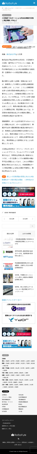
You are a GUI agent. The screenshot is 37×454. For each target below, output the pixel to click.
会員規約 (30, 442)
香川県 (10, 382)
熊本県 (26, 384)
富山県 (17, 368)
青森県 (7, 361)
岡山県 (21, 380)
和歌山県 (5, 377)
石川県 (22, 368)
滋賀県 (7, 375)
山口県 (31, 380)
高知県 (20, 382)
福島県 (33, 361)
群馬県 (17, 363)
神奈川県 (5, 365)
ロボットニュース (7, 15)
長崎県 (21, 384)
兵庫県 (23, 375)
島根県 (16, 380)
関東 (3, 363)
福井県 (27, 368)
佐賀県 (16, 384)
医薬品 (20, 404)
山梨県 (32, 368)
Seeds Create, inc (14, 451)
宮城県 (17, 361)
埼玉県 (23, 363)
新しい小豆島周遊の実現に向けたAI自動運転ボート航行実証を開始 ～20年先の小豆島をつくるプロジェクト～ (18, 180)
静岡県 (16, 373)
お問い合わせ (18, 444)
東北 (3, 361)
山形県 (28, 361)
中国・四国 (5, 380)
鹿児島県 (10, 387)
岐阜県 (11, 373)
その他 (20, 411)
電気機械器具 (22, 399)
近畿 (3, 375)
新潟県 (12, 368)
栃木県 (12, 363)
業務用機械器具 (6, 399)
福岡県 (11, 384)
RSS (18, 438)
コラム (19, 442)
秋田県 (23, 361)
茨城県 (7, 363)
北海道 (4, 358)
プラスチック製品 (6, 397)
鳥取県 (11, 380)
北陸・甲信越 (5, 368)
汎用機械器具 (5, 409)
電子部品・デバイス (7, 402)
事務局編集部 (12, 212)
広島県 (26, 380)
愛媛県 (15, 382)
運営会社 (24, 442)
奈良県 (28, 375)
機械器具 (21, 409)
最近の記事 (10, 233)
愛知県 (21, 373)
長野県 (5, 370)
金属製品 (4, 395)
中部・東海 (5, 373)
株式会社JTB (11, 54)
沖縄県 (16, 387)
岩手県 (12, 361)
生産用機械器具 (23, 397)
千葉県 (28, 363)
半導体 (4, 406)
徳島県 (5, 382)
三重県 (26, 373)
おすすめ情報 (27, 233)
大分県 (31, 384)
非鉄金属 (21, 395)
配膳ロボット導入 (6, 428)
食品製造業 (5, 404)
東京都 (33, 363)
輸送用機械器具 (23, 406)
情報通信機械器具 (23, 402)
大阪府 (17, 375)
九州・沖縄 (5, 384)
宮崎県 (5, 387)
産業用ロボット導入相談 (8, 426)
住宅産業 (4, 411)
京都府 (12, 375)
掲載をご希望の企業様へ (8, 442)
